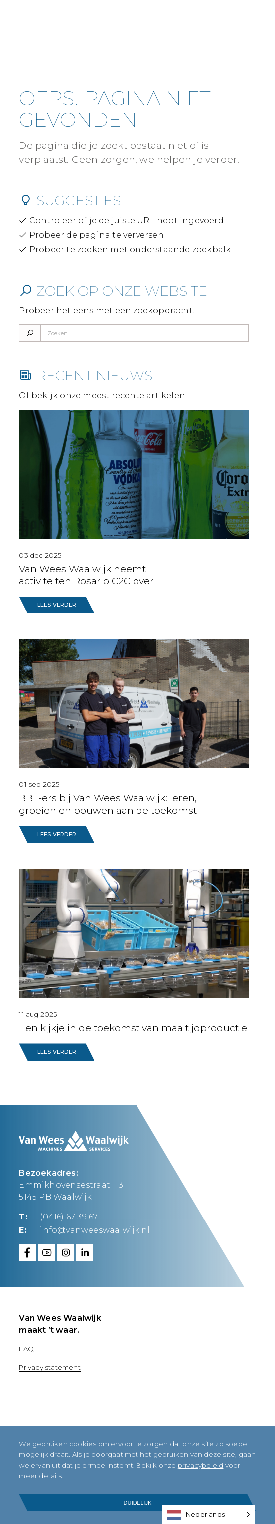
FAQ (26, 1349)
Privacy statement (49, 1367)
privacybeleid (201, 1465)
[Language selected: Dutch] (208, 1514)
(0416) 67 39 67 (69, 1216)
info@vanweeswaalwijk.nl (95, 1230)
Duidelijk (138, 1503)
